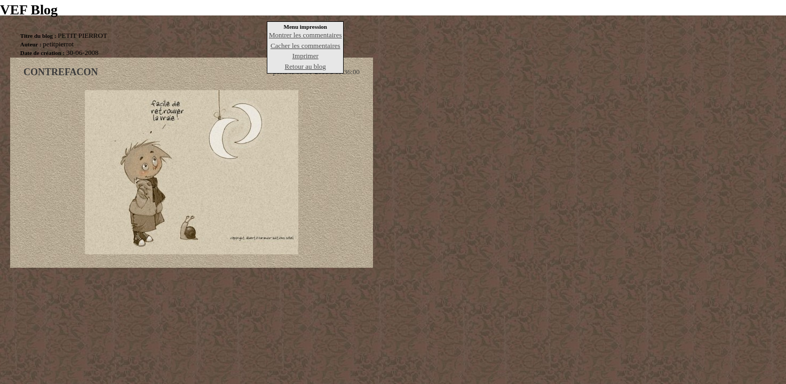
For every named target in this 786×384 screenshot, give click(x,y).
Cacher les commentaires (305, 46)
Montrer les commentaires (305, 35)
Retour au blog (305, 66)
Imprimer (305, 56)
